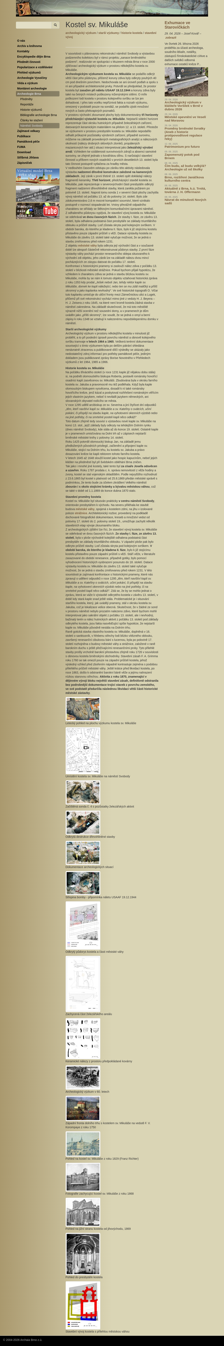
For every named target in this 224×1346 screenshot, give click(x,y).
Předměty (26, 99)
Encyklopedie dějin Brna (33, 56)
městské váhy (87, 245)
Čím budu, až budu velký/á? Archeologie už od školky (185, 167)
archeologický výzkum (81, 33)
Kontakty (23, 51)
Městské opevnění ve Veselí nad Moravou (185, 118)
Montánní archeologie (32, 88)
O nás (21, 40)
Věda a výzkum (27, 83)
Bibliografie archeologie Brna (38, 115)
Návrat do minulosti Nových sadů (185, 201)
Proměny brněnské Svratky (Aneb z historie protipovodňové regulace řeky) (185, 134)
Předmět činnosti (28, 62)
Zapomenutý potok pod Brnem (182, 156)
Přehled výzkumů (29, 72)
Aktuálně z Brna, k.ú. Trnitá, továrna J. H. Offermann (185, 190)
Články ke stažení (31, 120)
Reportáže (27, 104)
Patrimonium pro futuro (182, 146)
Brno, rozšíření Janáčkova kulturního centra (184, 178)
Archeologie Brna (29, 93)
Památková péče (28, 141)
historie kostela (131, 33)
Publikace (23, 136)
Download (24, 152)
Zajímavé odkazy (28, 131)
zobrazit (170, 37)
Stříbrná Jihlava (28, 157)
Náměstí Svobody (31, 125)
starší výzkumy (109, 33)
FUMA (21, 147)
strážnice (81, 513)
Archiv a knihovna (29, 46)
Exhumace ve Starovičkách (177, 24)
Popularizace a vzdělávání (35, 67)
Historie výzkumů (31, 109)
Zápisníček (24, 162)
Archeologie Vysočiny (32, 77)
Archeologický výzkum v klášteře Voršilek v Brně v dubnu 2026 (184, 106)
